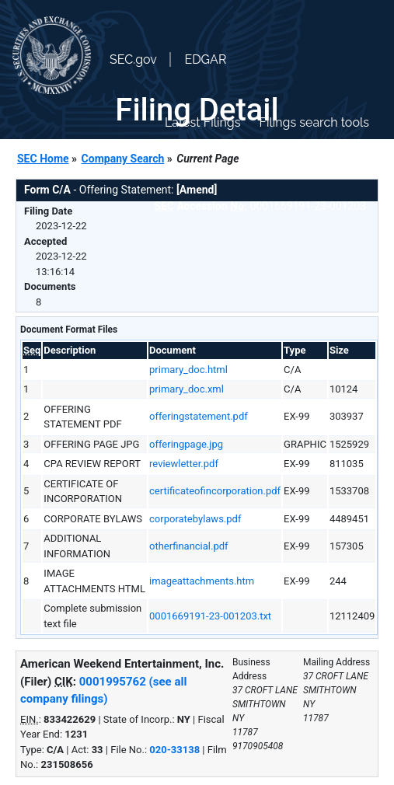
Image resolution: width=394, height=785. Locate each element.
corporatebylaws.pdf (195, 519)
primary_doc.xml (186, 389)
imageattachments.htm (201, 581)
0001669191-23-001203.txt (210, 616)
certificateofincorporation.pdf (215, 491)
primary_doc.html (188, 369)
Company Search (123, 158)
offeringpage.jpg (186, 444)
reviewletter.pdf (183, 463)
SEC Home (43, 158)
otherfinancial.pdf (188, 546)
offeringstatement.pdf (198, 416)
